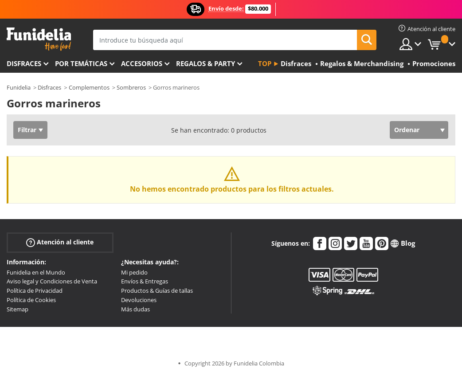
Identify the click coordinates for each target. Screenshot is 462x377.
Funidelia (19, 87)
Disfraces (24, 63)
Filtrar (27, 130)
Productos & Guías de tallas (157, 291)
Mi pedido (134, 272)
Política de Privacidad (35, 291)
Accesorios (141, 63)
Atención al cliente (60, 242)
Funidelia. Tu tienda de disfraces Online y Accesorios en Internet (39, 39)
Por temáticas (81, 63)
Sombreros (131, 87)
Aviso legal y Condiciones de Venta (52, 281)
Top (264, 63)
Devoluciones (139, 300)
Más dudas (135, 309)
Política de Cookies (31, 300)
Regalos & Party (205, 63)
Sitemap (17, 309)
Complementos (89, 87)
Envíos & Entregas (144, 281)
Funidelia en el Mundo (36, 272)
